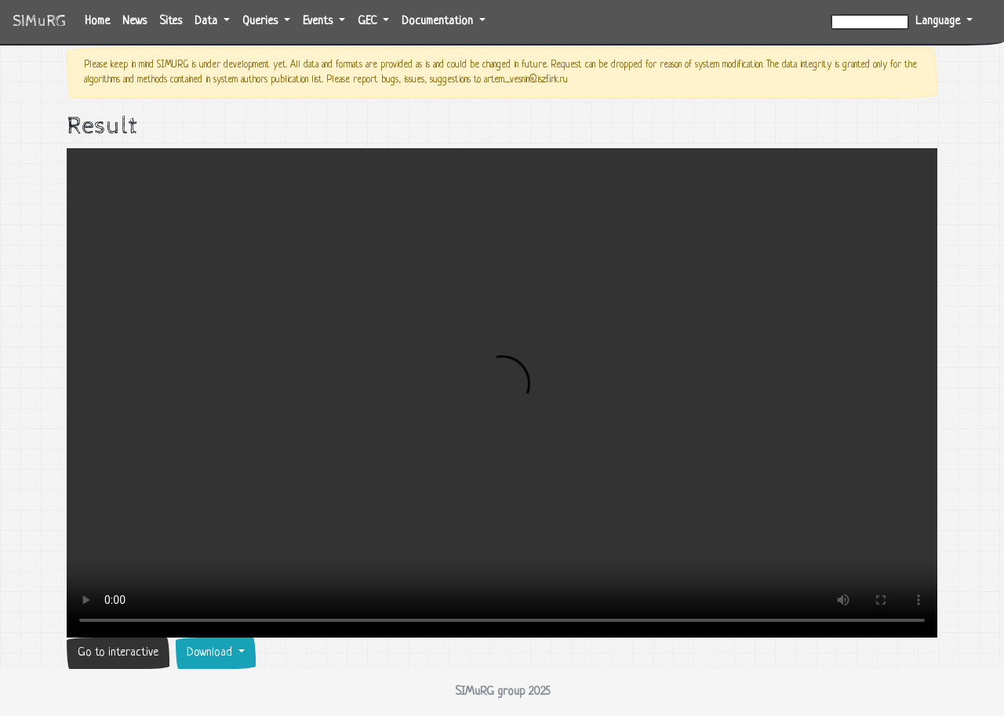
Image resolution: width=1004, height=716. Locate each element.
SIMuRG (39, 22)
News (134, 21)
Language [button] (939, 21)
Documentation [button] (439, 21)
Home (100, 20)
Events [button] (319, 21)
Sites (170, 21)
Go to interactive (118, 653)
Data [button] (207, 21)
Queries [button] (261, 21)
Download (211, 653)
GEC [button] (369, 21)
